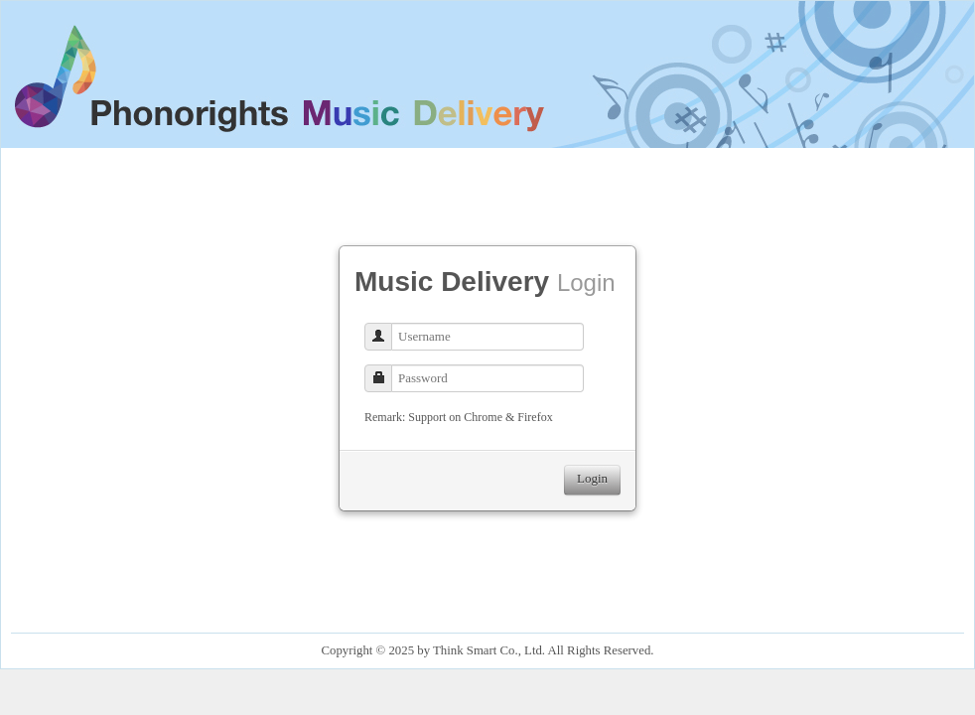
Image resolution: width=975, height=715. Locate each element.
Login (592, 478)
